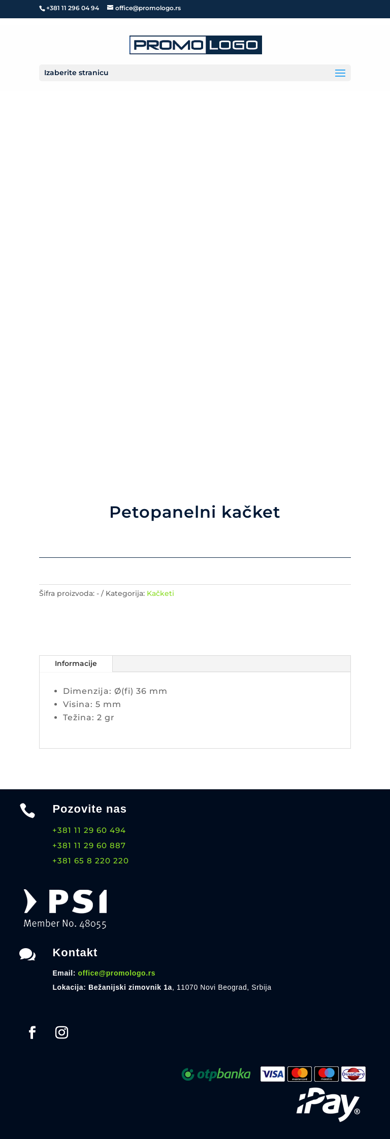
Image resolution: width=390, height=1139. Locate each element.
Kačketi (160, 593)
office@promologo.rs (117, 973)
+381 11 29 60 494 (89, 830)
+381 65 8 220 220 (90, 860)
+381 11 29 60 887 (89, 845)
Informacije (76, 663)
